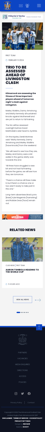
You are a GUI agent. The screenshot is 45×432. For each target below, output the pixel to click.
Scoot (26, 427)
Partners (22, 352)
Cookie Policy (35, 418)
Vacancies (22, 358)
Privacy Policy (16, 402)
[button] (38, 300)
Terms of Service (20, 418)
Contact (31, 402)
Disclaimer (7, 418)
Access (22, 376)
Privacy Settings (22, 421)
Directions (22, 370)
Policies (22, 382)
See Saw (26, 424)
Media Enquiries (22, 364)
